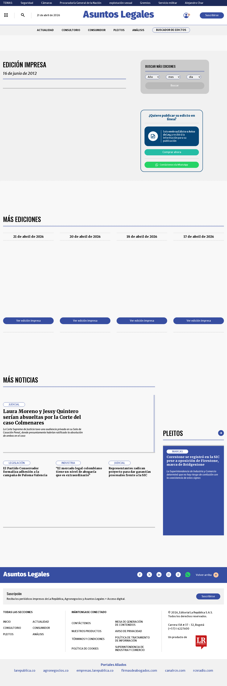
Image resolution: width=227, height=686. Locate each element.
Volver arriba (207, 574)
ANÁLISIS (138, 30)
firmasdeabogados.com (139, 670)
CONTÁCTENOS (81, 623)
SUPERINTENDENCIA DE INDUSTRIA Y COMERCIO (130, 648)
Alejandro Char (194, 3)
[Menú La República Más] (6, 15)
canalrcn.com (175, 670)
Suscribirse (211, 15)
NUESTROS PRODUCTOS (86, 631)
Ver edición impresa (28, 320)
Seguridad (27, 3)
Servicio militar (167, 3)
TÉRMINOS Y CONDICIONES (88, 638)
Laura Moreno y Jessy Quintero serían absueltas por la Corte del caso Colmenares (42, 417)
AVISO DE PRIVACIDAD (128, 631)
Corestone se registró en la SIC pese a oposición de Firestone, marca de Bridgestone (193, 460)
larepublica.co (24, 670)
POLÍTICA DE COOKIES (85, 648)
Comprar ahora (171, 152)
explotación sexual (120, 3)
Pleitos (173, 433)
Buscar (175, 85)
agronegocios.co (56, 670)
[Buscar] (23, 15)
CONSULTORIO (71, 30)
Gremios (145, 3)
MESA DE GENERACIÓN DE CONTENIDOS (129, 623)
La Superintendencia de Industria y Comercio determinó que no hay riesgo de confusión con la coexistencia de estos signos (192, 474)
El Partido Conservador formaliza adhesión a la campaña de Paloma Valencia (25, 471)
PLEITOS (119, 30)
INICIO (7, 621)
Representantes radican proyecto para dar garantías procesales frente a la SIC (130, 471)
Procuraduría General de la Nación (80, 3)
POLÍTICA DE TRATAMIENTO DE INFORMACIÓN (132, 639)
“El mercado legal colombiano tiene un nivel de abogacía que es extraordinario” (79, 471)
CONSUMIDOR (97, 30)
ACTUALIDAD (45, 30)
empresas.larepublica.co (95, 670)
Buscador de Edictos (171, 30)
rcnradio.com (203, 670)
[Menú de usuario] (186, 15)
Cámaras (46, 3)
